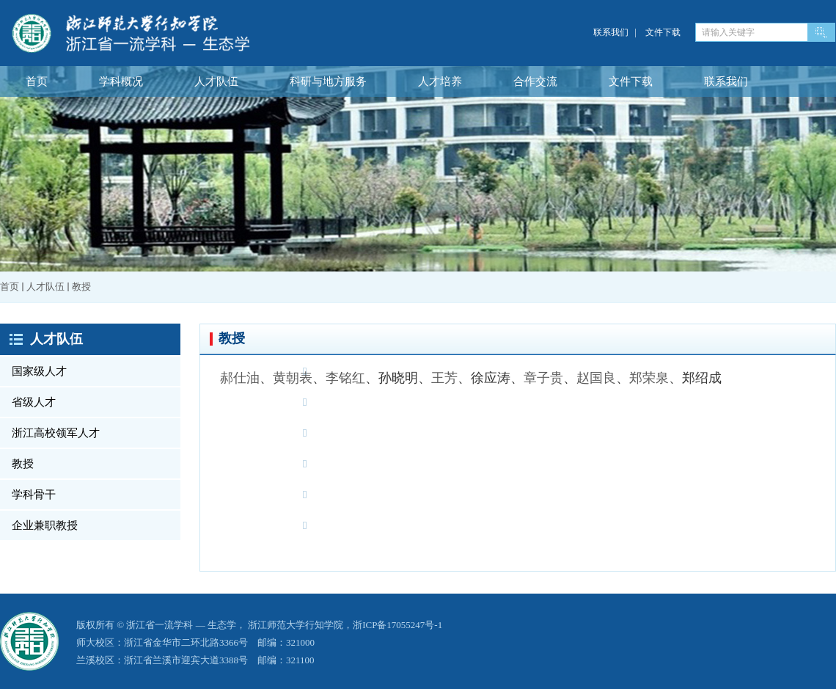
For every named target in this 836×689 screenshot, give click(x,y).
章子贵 (543, 378)
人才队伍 (216, 81)
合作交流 (535, 81)
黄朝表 (292, 378)
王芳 (444, 378)
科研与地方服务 (328, 81)
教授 (81, 286)
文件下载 (663, 32)
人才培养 (440, 81)
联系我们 (610, 32)
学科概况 (121, 81)
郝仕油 (240, 378)
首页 (37, 81)
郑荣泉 (649, 378)
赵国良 (596, 378)
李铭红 (345, 378)
